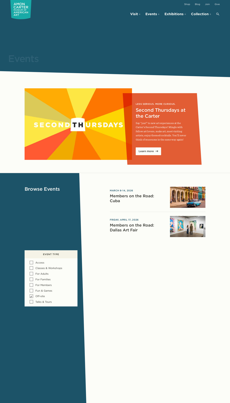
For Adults (42, 273)
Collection (201, 14)
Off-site (40, 296)
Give (217, 4)
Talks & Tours (43, 301)
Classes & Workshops (48, 268)
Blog (197, 4)
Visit (135, 14)
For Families (43, 279)
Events (152, 14)
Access (39, 262)
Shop (187, 4)
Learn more (146, 151)
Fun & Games (43, 290)
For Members (43, 285)
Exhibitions (175, 14)
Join (207, 4)
